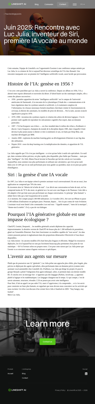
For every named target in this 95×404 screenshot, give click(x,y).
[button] (75, 4)
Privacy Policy (60, 390)
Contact (62, 4)
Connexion (49, 4)
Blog (36, 4)
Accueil (10, 373)
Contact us (47, 341)
